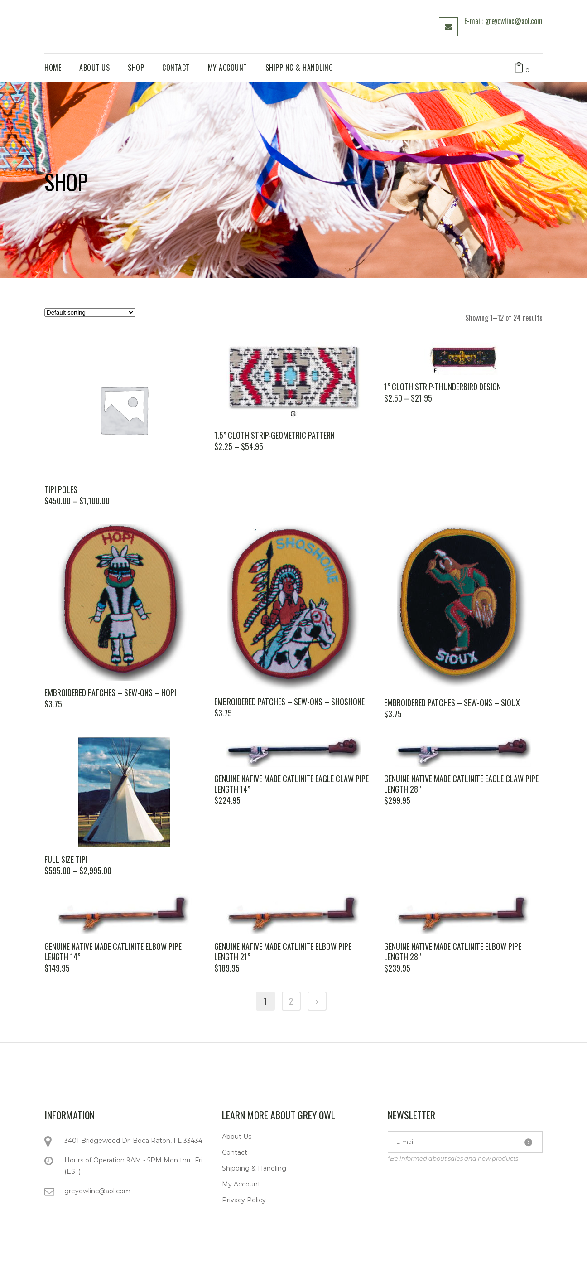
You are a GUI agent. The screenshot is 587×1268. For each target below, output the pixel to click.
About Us (236, 1136)
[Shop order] (89, 312)
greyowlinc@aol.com (97, 1191)
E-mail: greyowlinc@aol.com (503, 20)
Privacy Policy (244, 1200)
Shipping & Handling (254, 1168)
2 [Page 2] (291, 1001)
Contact (234, 1152)
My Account (241, 1184)
